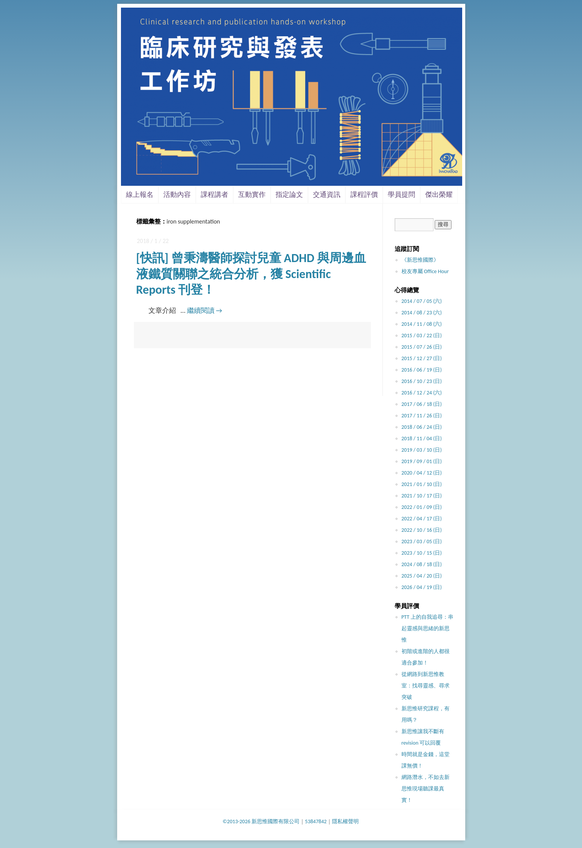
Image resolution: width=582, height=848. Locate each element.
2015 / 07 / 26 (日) (421, 347)
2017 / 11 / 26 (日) (421, 415)
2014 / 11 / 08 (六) (421, 324)
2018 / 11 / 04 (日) (421, 438)
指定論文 (289, 194)
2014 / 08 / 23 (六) (421, 312)
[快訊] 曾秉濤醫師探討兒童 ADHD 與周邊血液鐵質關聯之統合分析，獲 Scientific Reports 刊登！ (251, 274)
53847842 (316, 821)
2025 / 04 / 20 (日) (421, 576)
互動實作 (252, 194)
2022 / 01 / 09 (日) (421, 507)
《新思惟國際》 (420, 260)
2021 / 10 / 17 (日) (421, 495)
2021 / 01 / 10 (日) (421, 484)
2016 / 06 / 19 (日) (421, 370)
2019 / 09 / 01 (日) (421, 461)
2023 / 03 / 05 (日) (421, 541)
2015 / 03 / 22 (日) (421, 335)
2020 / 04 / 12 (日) (421, 473)
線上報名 (139, 194)
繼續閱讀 (204, 310)
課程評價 (364, 194)
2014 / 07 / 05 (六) (421, 301)
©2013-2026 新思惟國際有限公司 (261, 821)
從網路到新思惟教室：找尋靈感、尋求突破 (425, 685)
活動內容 (177, 194)
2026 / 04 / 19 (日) (421, 587)
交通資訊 (326, 194)
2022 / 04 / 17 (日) (421, 518)
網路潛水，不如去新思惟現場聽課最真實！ (425, 788)
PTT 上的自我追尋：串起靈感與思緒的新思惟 (427, 628)
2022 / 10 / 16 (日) (421, 530)
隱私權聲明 (345, 821)
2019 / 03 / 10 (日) (421, 450)
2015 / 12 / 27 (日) (421, 358)
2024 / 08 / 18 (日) (421, 564)
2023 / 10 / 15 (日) (421, 553)
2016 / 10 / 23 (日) (421, 381)
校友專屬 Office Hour (425, 271)
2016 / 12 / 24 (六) (421, 392)
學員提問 (401, 194)
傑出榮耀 (439, 194)
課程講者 (214, 194)
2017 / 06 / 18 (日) (421, 404)
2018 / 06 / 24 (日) (421, 427)
